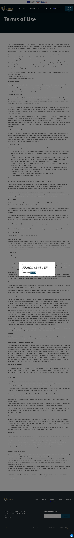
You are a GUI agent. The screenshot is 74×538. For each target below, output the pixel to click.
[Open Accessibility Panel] (71, 535)
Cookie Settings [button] (26, 272)
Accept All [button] (33, 272)
